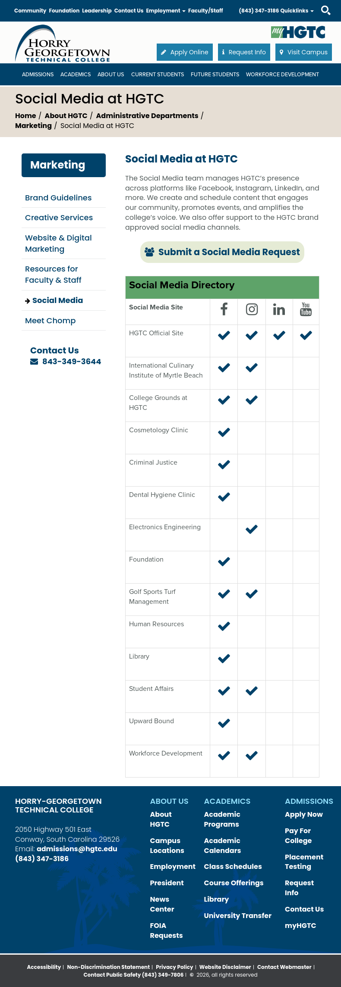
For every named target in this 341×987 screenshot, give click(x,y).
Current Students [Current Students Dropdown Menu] (157, 74)
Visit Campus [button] (304, 52)
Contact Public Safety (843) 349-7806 (133, 974)
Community (30, 10)
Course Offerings (234, 883)
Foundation (64, 10)
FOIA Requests (166, 930)
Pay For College (298, 836)
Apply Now (304, 814)
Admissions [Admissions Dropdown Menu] (38, 74)
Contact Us (129, 10)
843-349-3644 (71, 361)
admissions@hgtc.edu (77, 849)
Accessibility (44, 967)
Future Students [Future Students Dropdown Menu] (215, 74)
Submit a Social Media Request (222, 252)
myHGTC (300, 926)
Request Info (299, 888)
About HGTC (66, 116)
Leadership (96, 10)
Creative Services (59, 217)
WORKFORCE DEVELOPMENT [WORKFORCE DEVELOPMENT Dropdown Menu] (282, 74)
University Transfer (238, 916)
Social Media (57, 300)
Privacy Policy (174, 967)
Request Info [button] (244, 52)
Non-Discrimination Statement (108, 967)
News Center (162, 904)
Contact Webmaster (284, 967)
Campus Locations (167, 846)
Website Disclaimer (225, 967)
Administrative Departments (147, 116)
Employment (173, 866)
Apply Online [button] (184, 52)
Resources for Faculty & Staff (53, 274)
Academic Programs (222, 819)
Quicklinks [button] (297, 10)
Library (216, 899)
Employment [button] (166, 10)
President (167, 883)
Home (25, 116)
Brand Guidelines (58, 197)
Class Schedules (233, 866)
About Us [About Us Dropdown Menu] (111, 74)
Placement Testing (304, 862)
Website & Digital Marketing (58, 243)
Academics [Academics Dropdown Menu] (75, 74)
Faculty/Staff (205, 10)
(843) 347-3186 (259, 10)
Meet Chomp (50, 320)
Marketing (33, 126)
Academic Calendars (222, 846)
